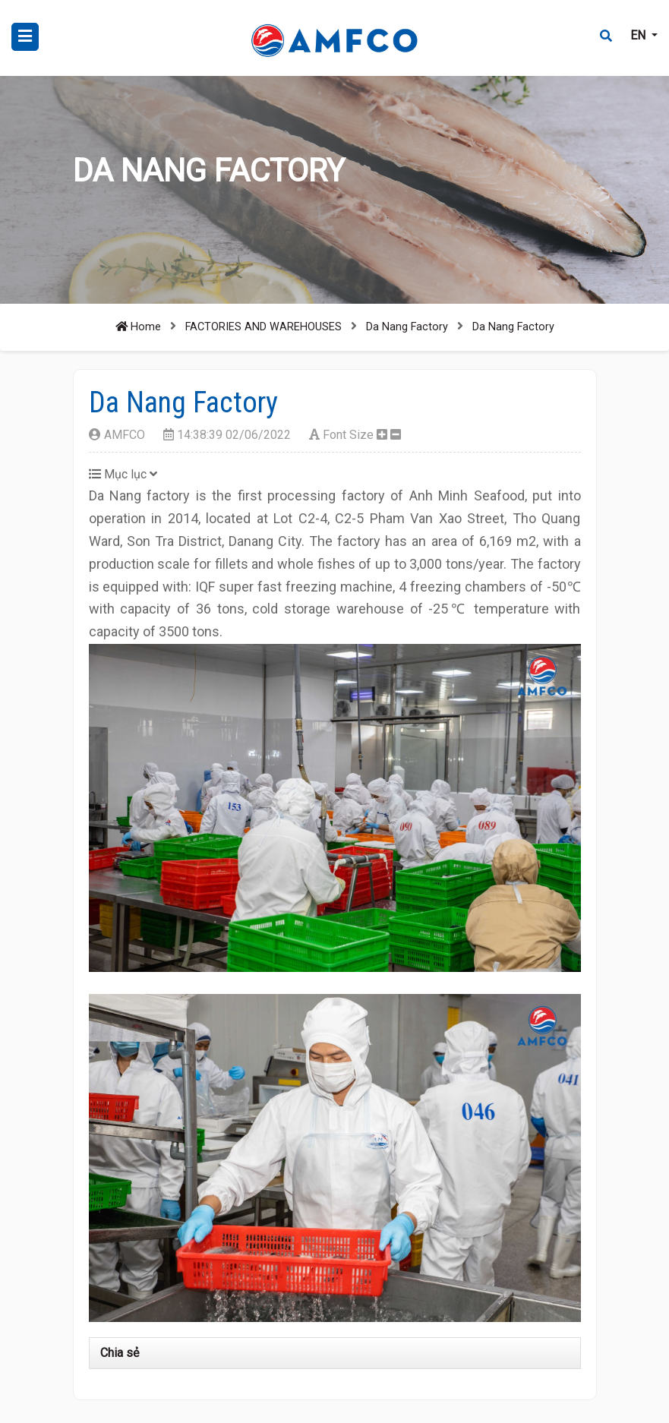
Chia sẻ (119, 1353)
